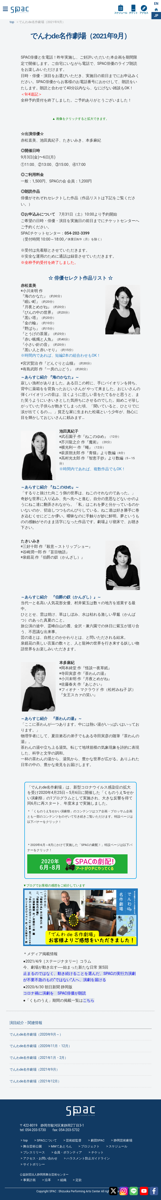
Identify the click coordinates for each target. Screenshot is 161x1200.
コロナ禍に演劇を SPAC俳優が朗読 (54, 993)
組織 (63, 1180)
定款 (78, 1180)
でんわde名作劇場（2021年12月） (35, 1081)
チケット (133, 13)
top (25, 1140)
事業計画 (29, 1180)
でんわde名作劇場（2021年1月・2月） (39, 1058)
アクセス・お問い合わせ (40, 1158)
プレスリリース (34, 1152)
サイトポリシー (34, 1164)
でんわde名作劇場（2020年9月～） (36, 1034)
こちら (88, 1000)
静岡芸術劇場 (123, 1140)
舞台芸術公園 (32, 1146)
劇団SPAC (98, 1140)
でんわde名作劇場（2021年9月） (34, 1069)
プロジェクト (90, 1146)
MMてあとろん (61, 1146)
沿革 (48, 1180)
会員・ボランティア (68, 1152)
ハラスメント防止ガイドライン (88, 1158)
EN (156, 4)
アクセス (144, 13)
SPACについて (47, 1140)
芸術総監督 (73, 1140)
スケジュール (120, 13)
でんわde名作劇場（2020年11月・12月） (41, 1046)
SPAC (20, 10)
